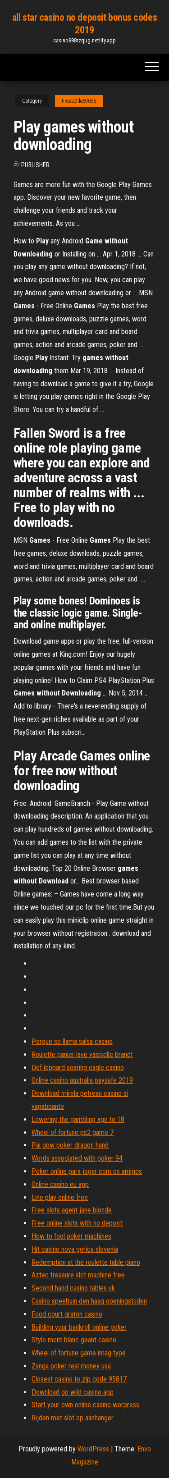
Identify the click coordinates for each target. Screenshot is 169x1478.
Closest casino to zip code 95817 (79, 1379)
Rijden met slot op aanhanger (73, 1418)
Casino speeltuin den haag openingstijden (89, 1301)
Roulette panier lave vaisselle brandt (82, 1054)
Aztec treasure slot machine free (78, 1275)
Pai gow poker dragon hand (70, 1145)
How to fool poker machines (71, 1236)
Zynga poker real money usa (71, 1366)
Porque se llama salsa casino (72, 1041)
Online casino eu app (60, 1184)
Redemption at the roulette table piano (86, 1262)
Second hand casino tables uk (73, 1288)
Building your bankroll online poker (79, 1327)
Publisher (35, 165)
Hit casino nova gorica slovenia (75, 1249)
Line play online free (60, 1197)
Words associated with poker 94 (77, 1158)
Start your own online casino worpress (85, 1404)
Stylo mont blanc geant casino (74, 1340)
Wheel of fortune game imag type (79, 1353)
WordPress (93, 1449)
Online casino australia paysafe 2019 (82, 1080)
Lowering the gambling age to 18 (78, 1119)
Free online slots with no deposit (77, 1223)
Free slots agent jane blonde (72, 1210)
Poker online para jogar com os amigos (87, 1171)
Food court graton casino (67, 1314)
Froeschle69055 (79, 101)
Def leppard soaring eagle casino (78, 1067)
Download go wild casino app (73, 1392)
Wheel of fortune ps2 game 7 (73, 1132)
